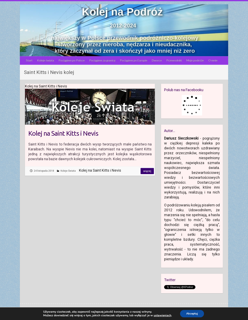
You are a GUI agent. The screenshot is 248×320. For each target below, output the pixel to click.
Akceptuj (192, 314)
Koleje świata (45, 60)
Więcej (147, 171)
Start (29, 60)
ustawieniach (162, 315)
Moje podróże (195, 60)
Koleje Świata (68, 170)
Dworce (157, 60)
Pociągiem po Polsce (72, 60)
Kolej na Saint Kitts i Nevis (63, 133)
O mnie (213, 60)
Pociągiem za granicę (102, 60)
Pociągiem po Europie (133, 60)
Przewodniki (174, 60)
